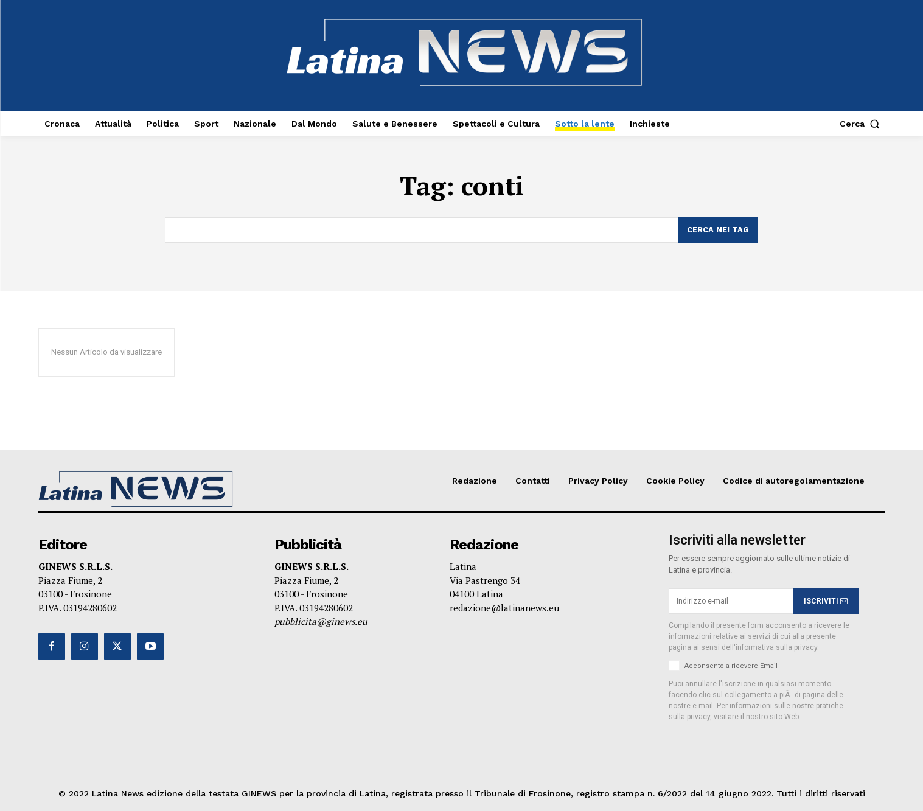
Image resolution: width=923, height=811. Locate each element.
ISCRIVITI (826, 600)
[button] (862, 123)
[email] (731, 601)
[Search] (718, 230)
